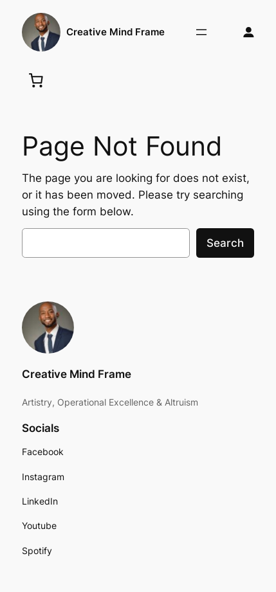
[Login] (248, 32)
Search (225, 243)
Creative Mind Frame (115, 32)
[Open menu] (201, 32)
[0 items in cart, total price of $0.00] (35, 80)
